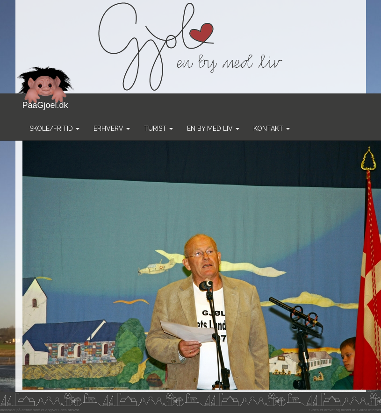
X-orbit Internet (368, 410)
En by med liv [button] (213, 128)
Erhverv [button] (111, 128)
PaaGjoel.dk (45, 101)
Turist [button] (158, 128)
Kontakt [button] (271, 128)
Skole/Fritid (54, 128)
